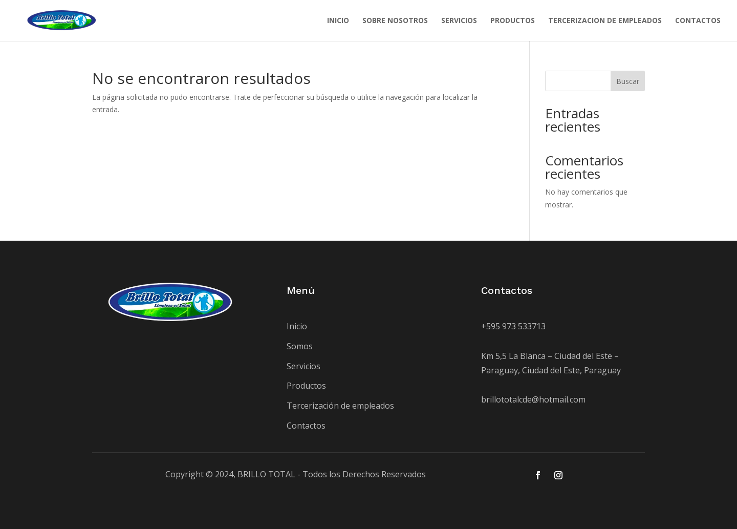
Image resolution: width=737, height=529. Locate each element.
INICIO (338, 21)
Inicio (297, 326)
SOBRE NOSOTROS (395, 21)
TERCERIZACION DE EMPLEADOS (605, 21)
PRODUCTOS (512, 21)
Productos (306, 385)
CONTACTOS (698, 21)
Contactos (306, 425)
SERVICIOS (459, 21)
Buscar (627, 81)
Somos (300, 346)
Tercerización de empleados (340, 405)
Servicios (303, 366)
